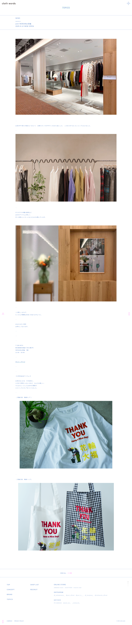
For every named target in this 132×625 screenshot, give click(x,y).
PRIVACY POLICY (19, 621)
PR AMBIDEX (58, 603)
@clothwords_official (101, 595)
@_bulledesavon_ (59, 595)
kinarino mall (77, 587)
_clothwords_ (76, 603)
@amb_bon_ (67, 603)
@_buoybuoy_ (89, 595)
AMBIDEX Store (58, 587)
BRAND (9, 594)
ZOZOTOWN (68, 587)
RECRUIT (34, 589)
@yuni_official (20, 362)
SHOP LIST (34, 584)
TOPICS (10, 599)
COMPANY (9, 621)
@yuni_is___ (80, 595)
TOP (8, 584)
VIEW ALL (66, 573)
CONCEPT (11, 589)
